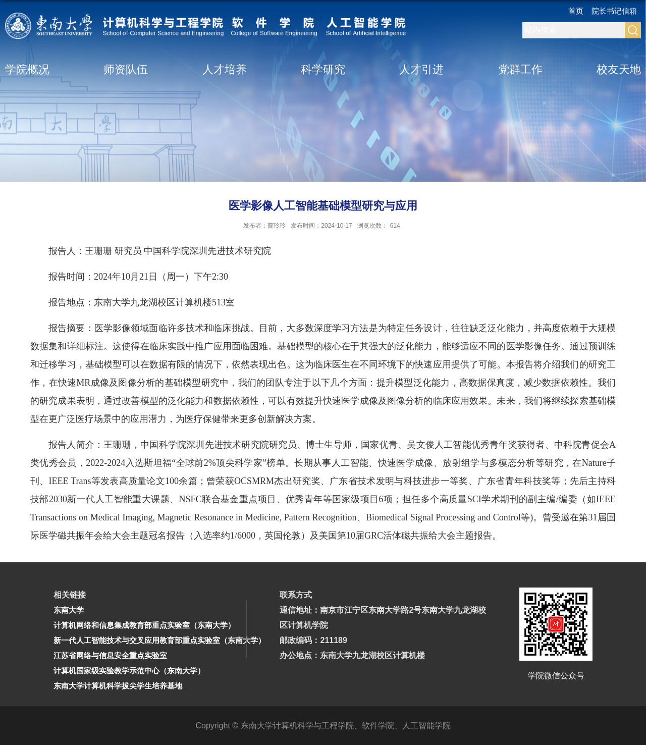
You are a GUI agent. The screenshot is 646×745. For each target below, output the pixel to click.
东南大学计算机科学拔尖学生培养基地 (117, 685)
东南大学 (68, 610)
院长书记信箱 (614, 11)
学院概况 (27, 69)
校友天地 (619, 69)
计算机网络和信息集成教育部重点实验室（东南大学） (144, 625)
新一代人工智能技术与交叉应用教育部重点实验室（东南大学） (159, 640)
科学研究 (323, 69)
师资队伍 (125, 69)
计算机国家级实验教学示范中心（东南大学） (129, 670)
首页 (575, 11)
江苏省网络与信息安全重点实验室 (110, 655)
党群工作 (520, 69)
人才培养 (224, 69)
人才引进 (421, 69)
